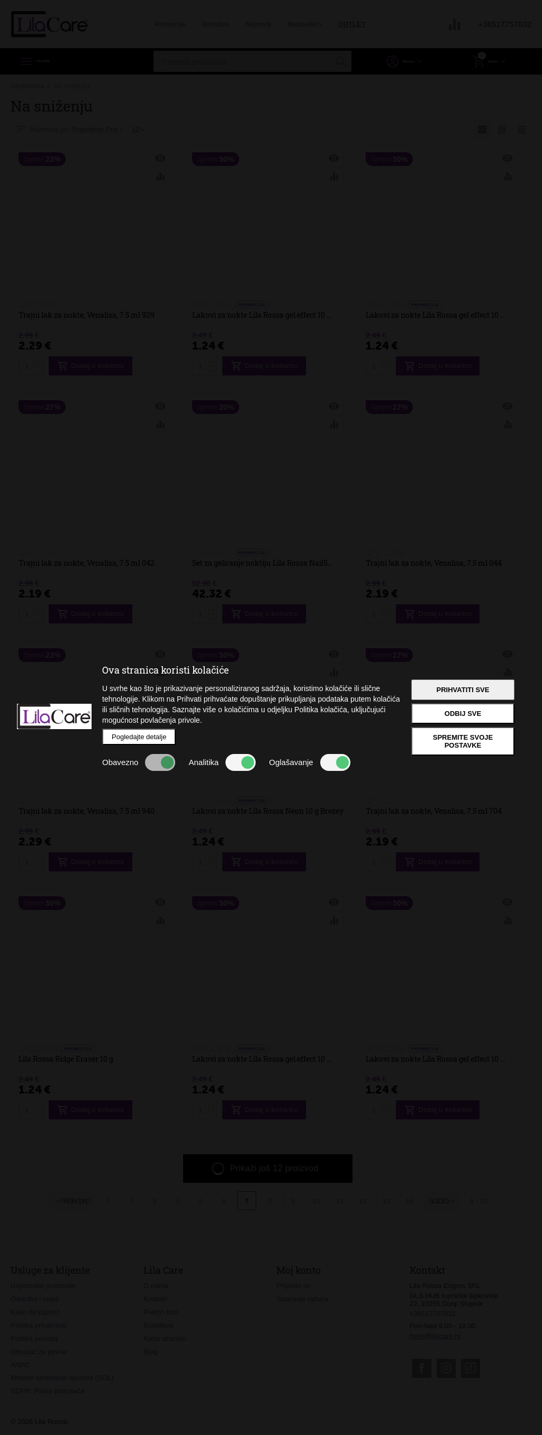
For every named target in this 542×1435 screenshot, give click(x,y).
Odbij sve (463, 714)
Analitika (222, 762)
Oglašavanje (309, 762)
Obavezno (138, 762)
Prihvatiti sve (463, 690)
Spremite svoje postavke (463, 741)
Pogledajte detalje (139, 737)
